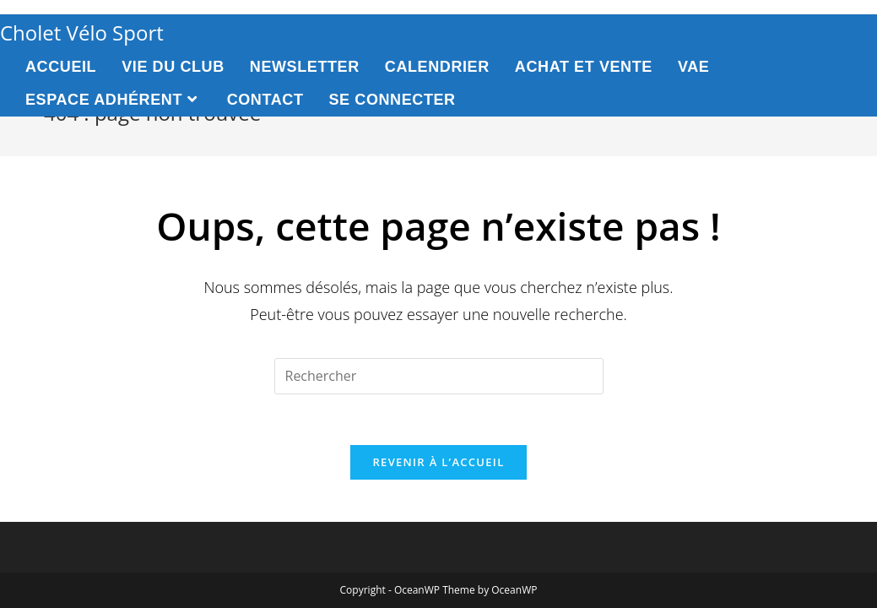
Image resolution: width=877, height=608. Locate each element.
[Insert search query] (439, 376)
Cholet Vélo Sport (82, 32)
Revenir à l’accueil (438, 462)
